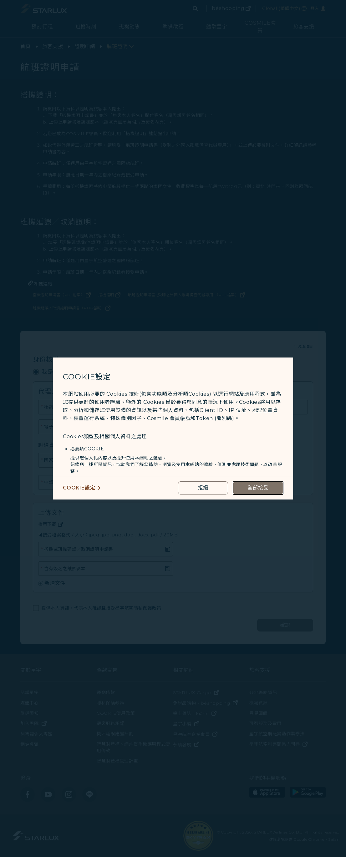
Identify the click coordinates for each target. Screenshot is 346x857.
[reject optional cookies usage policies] (203, 487)
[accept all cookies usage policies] (258, 487)
